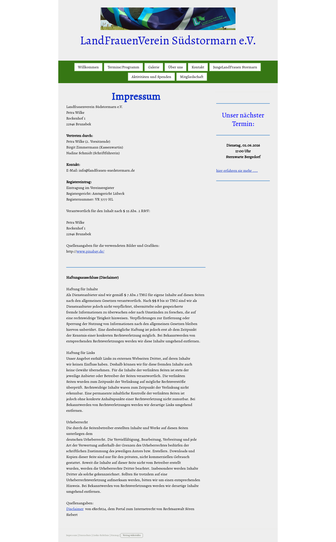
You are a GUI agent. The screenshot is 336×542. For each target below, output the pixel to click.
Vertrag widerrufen (132, 535)
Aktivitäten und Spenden (151, 76)
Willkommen (88, 67)
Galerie (153, 67)
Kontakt (198, 67)
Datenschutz (85, 535)
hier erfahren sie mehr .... (237, 170)
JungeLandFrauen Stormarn (235, 67)
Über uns (175, 67)
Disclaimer (75, 508)
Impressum (71, 535)
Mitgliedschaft (191, 76)
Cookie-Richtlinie (101, 535)
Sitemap (115, 535)
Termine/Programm (123, 67)
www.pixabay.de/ (90, 251)
